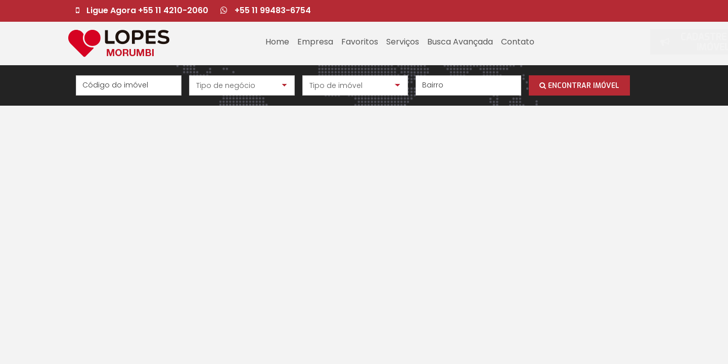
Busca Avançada (460, 42)
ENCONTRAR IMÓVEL (579, 85)
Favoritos (359, 42)
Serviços (402, 42)
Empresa (315, 42)
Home (277, 42)
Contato (517, 42)
